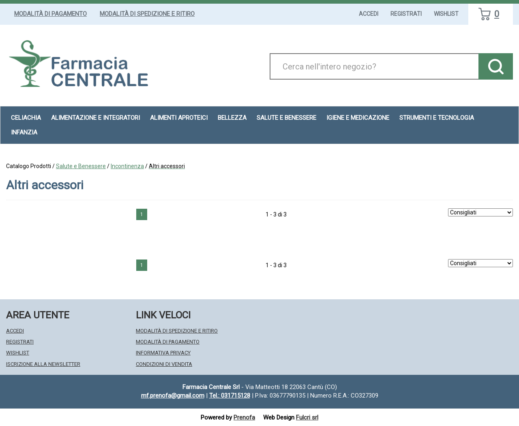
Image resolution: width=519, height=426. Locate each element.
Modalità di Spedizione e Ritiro (147, 13)
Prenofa (244, 417)
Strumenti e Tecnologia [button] (436, 117)
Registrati (406, 14)
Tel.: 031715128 (229, 395)
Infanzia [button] (24, 132)
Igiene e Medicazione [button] (357, 117)
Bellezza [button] (232, 117)
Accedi (368, 14)
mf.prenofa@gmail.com (172, 395)
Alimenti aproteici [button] (179, 117)
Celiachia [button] (26, 117)
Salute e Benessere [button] (286, 117)
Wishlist (446, 14)
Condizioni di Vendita (164, 364)
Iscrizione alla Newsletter (43, 364)
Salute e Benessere (81, 166)
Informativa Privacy (163, 353)
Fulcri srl (307, 417)
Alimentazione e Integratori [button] (95, 117)
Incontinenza (127, 166)
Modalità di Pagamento (50, 13)
